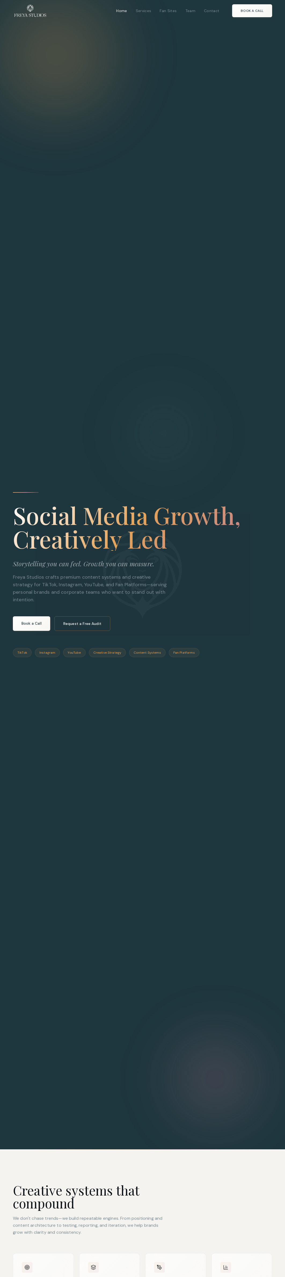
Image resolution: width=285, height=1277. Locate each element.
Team (190, 10)
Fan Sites (168, 10)
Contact (211, 10)
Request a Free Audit (82, 623)
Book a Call (252, 11)
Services (143, 10)
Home (121, 10)
